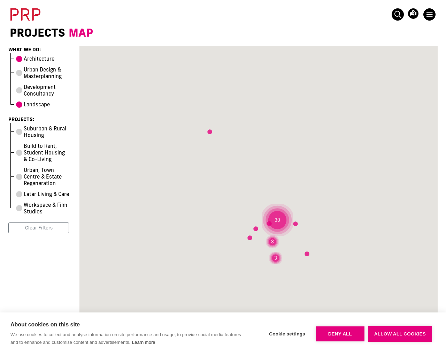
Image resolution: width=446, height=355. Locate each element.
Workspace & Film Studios (41, 208)
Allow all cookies (400, 334)
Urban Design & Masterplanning (39, 73)
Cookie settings (287, 334)
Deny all (340, 334)
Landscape (33, 104)
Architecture (35, 58)
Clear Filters (39, 228)
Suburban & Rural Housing (41, 131)
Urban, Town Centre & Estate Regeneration (39, 177)
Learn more (143, 342)
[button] (277, 220)
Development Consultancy (36, 90)
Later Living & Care (42, 194)
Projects (37, 32)
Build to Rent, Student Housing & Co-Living (40, 153)
